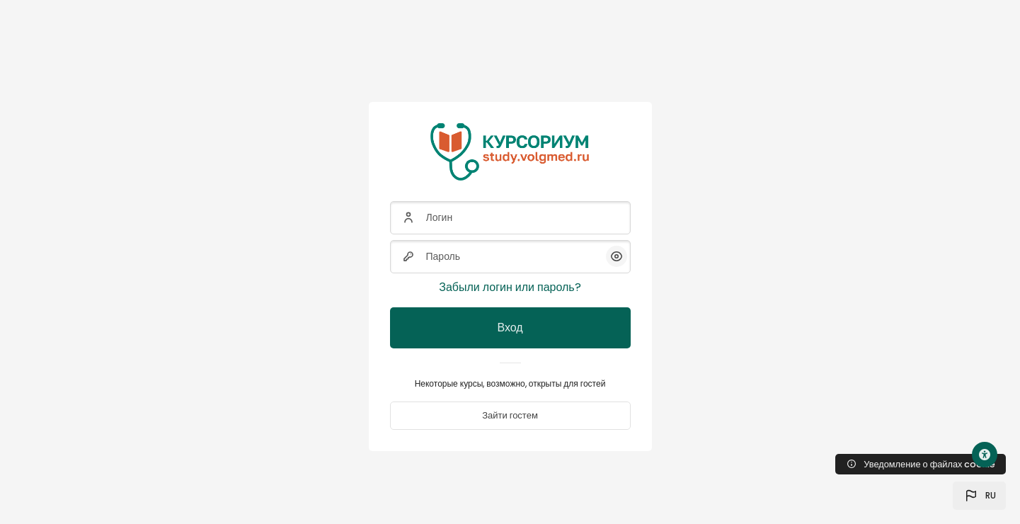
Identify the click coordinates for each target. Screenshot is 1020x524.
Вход (509, 327)
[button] (979, 496)
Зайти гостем (510, 415)
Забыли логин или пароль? (509, 287)
